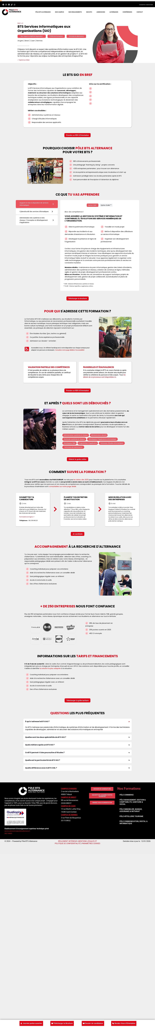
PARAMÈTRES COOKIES (91, 843)
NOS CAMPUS (59, 12)
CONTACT (140, 12)
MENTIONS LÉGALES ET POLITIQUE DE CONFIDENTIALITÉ (76, 842)
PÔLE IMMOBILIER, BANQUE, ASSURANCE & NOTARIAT (130, 810)
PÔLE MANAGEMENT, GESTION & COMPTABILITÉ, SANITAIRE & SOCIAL (132, 802)
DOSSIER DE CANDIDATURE (146, 4)
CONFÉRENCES (127, 12)
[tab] (37, 204)
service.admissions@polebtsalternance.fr (17, 831)
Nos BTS (89, 12)
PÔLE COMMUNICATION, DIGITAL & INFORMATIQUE (133, 822)
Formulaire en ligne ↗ (26, 517)
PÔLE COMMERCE (126, 795)
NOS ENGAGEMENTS (75, 12)
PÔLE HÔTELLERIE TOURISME (131, 816)
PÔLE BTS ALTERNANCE (43, 12)
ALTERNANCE (114, 12)
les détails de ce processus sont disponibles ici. (104, 376)
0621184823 (8, 833)
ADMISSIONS (101, 12)
